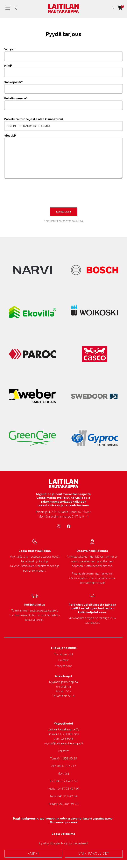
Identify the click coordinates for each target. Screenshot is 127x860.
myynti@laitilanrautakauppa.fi (63, 743)
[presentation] (33, 197)
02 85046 (67, 738)
